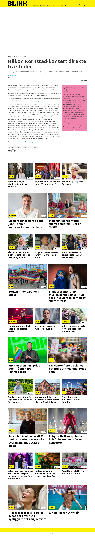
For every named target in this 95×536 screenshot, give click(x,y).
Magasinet (35, 6)
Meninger (56, 6)
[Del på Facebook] (81, 81)
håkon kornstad (21, 147)
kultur (36, 147)
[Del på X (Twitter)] (83, 81)
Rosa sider (63, 6)
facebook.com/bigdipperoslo (35, 101)
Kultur (49, 6)
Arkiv (70, 6)
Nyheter (42, 6)
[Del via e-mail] (86, 81)
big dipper (11, 147)
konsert (30, 147)
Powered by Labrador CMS (47, 534)
